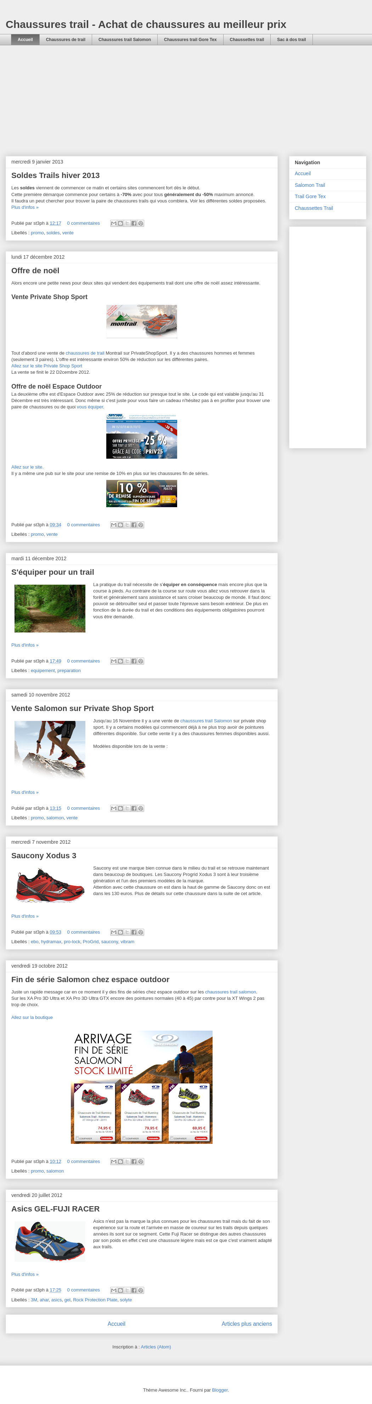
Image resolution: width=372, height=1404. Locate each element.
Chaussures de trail (65, 39)
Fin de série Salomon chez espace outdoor (90, 979)
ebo (35, 941)
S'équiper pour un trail (52, 572)
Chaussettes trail (247, 39)
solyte (126, 1299)
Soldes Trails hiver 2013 (55, 175)
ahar (44, 1299)
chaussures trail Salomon (206, 720)
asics (56, 1299)
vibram (127, 941)
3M (34, 1299)
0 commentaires (83, 223)
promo (37, 232)
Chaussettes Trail (314, 208)
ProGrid (91, 941)
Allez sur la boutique (32, 1017)
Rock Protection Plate (95, 1299)
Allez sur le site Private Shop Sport (46, 365)
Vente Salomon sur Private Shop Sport (82, 708)
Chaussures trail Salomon (124, 39)
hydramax (51, 941)
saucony (109, 941)
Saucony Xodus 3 (43, 855)
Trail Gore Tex (310, 196)
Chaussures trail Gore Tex (190, 39)
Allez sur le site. (27, 467)
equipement (43, 670)
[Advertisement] (186, 105)
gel (67, 1299)
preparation (69, 670)
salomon (55, 817)
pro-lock (72, 941)
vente (68, 232)
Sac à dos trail (291, 39)
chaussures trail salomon (230, 992)
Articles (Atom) (156, 1346)
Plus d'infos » (25, 207)
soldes (53, 232)
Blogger (220, 1390)
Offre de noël (35, 270)
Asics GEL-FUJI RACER (55, 1208)
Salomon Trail (310, 185)
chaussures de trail (85, 353)
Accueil (25, 39)
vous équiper (90, 406)
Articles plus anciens (247, 1324)
